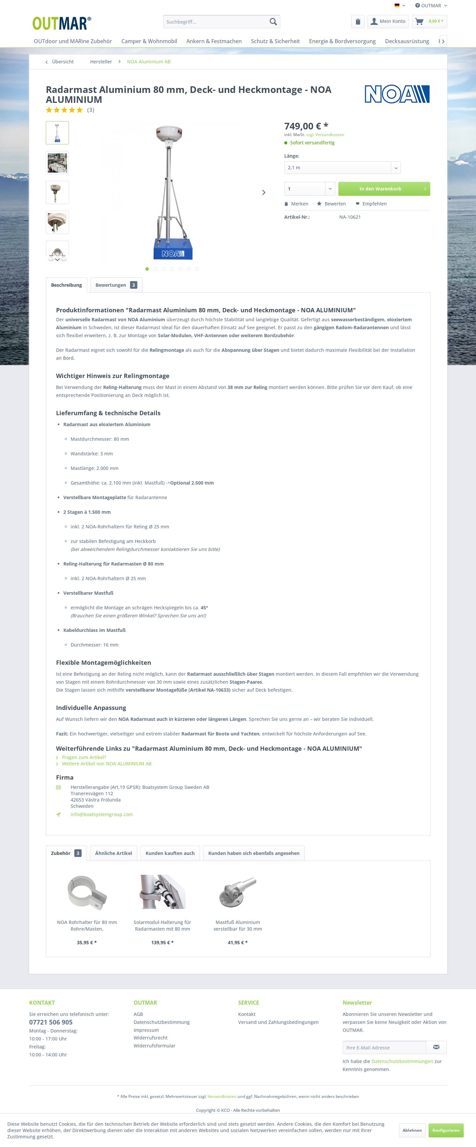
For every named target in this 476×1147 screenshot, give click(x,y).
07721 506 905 (51, 1022)
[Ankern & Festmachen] (214, 41)
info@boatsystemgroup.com (102, 814)
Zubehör (66, 853)
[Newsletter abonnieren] (436, 1047)
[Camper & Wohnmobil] (149, 41)
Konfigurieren (446, 1130)
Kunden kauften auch (170, 853)
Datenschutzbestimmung (162, 1022)
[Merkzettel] (358, 21)
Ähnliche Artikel (113, 853)
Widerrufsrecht (151, 1037)
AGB (138, 1014)
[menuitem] (221, 21)
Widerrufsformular (154, 1045)
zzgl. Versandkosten (325, 134)
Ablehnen (412, 1130)
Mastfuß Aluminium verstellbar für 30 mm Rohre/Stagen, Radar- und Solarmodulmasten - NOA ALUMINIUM (238, 925)
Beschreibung (66, 285)
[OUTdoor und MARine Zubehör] (73, 41)
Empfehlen (371, 203)
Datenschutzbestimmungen (402, 1061)
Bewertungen (116, 285)
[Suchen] (273, 21)
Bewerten (332, 203)
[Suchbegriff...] (221, 21)
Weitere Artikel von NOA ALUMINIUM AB (104, 763)
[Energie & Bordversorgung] (342, 41)
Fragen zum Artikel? (81, 757)
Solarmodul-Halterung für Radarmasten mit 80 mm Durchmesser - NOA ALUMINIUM (162, 925)
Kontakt (246, 1014)
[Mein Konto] (388, 21)
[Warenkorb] (429, 21)
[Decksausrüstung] (407, 41)
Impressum (146, 1030)
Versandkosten (222, 1096)
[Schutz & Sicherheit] (275, 41)
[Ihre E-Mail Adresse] (384, 1047)
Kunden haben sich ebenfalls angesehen (254, 853)
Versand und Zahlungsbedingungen (278, 1022)
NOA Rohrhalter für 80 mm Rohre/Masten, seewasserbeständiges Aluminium (87, 925)
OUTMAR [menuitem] (428, 5)
